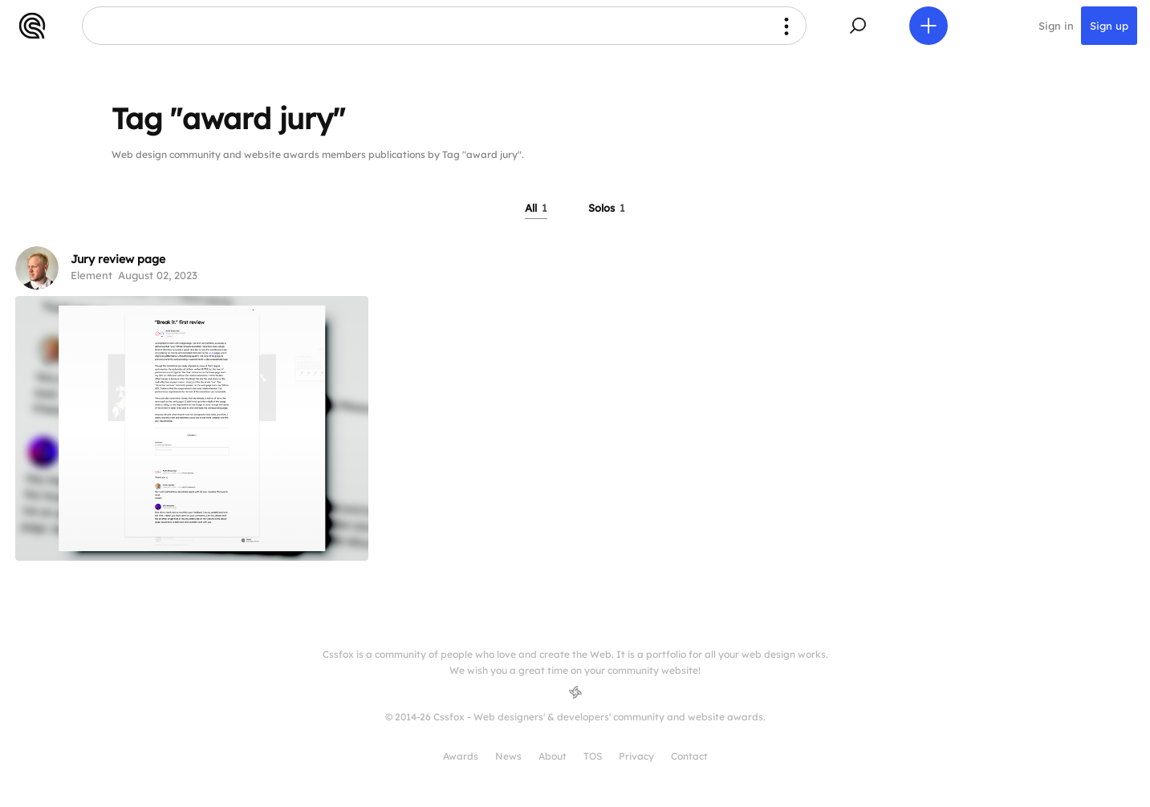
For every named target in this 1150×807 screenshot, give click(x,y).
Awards (460, 756)
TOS (592, 756)
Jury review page (118, 259)
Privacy (636, 756)
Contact (689, 756)
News (508, 756)
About (552, 756)
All (536, 207)
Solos (606, 207)
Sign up (1109, 25)
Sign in (1056, 25)
